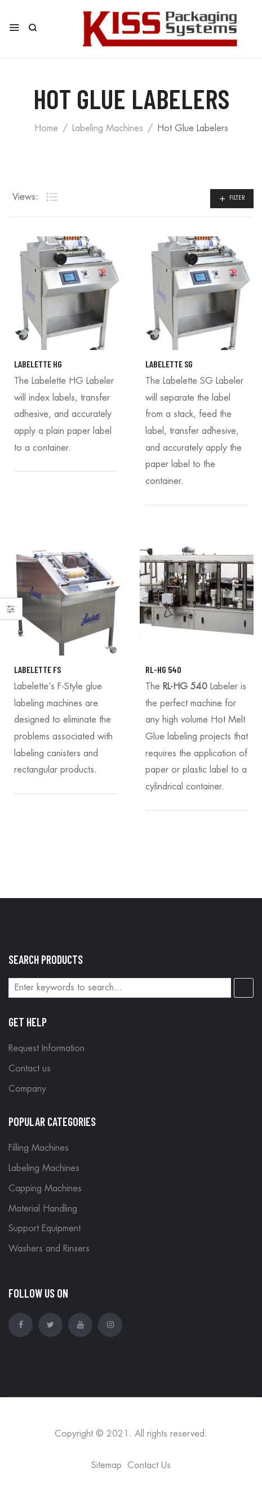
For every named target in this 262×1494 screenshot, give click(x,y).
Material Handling (42, 1208)
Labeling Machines (107, 128)
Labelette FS (37, 669)
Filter (237, 198)
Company (27, 1088)
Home (46, 128)
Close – (11, 612)
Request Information (46, 1048)
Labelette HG (38, 363)
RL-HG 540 (163, 669)
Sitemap (106, 1465)
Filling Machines (38, 1147)
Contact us (29, 1068)
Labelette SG (169, 363)
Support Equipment (44, 1228)
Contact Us (149, 1465)
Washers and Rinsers (49, 1248)
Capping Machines (45, 1188)
